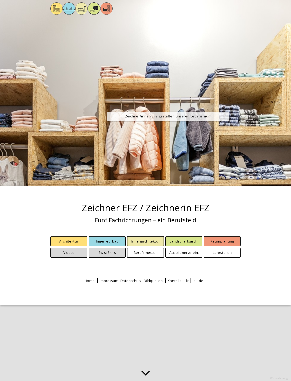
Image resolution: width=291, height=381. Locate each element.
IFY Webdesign (279, 378)
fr (187, 280)
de (201, 280)
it (194, 280)
